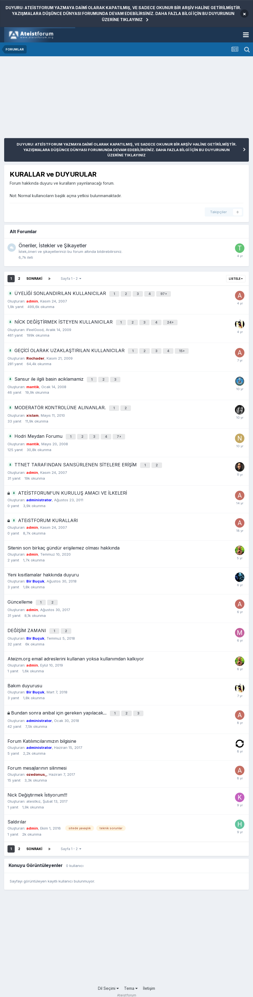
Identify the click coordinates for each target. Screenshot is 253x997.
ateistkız (33, 790)
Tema (131, 977)
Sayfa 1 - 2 (71, 278)
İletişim (149, 977)
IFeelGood (35, 327)
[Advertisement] (69, 99)
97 (164, 293)
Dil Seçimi (108, 977)
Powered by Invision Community (126, 989)
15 (182, 348)
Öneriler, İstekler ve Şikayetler (53, 245)
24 (171, 321)
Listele (236, 278)
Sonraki (34, 278)
